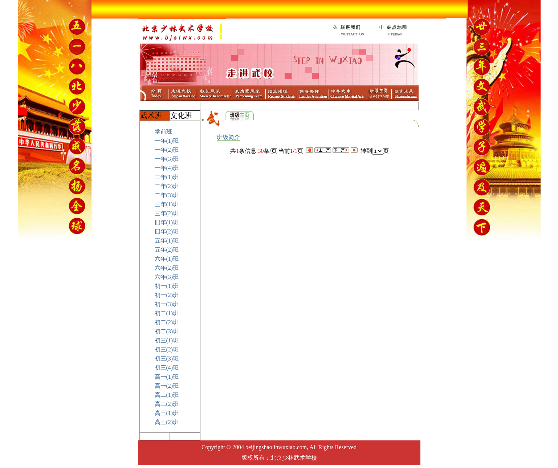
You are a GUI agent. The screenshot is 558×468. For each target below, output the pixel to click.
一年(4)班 (167, 168)
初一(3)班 (167, 304)
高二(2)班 (167, 404)
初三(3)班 (167, 358)
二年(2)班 (167, 186)
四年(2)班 (167, 231)
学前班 (163, 132)
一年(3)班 (167, 159)
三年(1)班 (167, 204)
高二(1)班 (167, 395)
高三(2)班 (167, 422)
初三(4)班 (167, 368)
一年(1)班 (167, 141)
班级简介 (228, 137)
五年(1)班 (167, 240)
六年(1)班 (167, 259)
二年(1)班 (167, 177)
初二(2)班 (167, 322)
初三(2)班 (167, 349)
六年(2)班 (167, 268)
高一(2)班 (167, 386)
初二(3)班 (167, 331)
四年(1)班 (167, 222)
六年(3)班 (167, 277)
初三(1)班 (167, 340)
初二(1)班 (167, 313)
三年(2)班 (167, 213)
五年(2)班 (167, 250)
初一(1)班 (167, 286)
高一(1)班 (167, 377)
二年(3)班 (167, 195)
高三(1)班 (167, 413)
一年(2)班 (167, 150)
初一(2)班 (167, 295)
